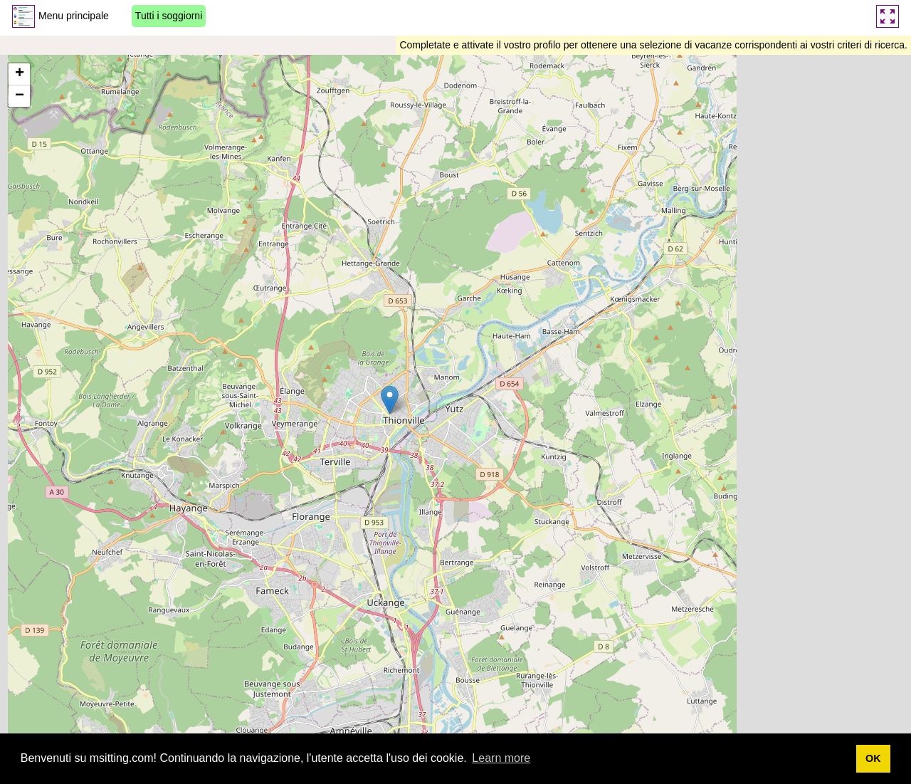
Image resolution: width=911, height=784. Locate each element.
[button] (390, 399)
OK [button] (873, 758)
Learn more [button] (501, 758)
